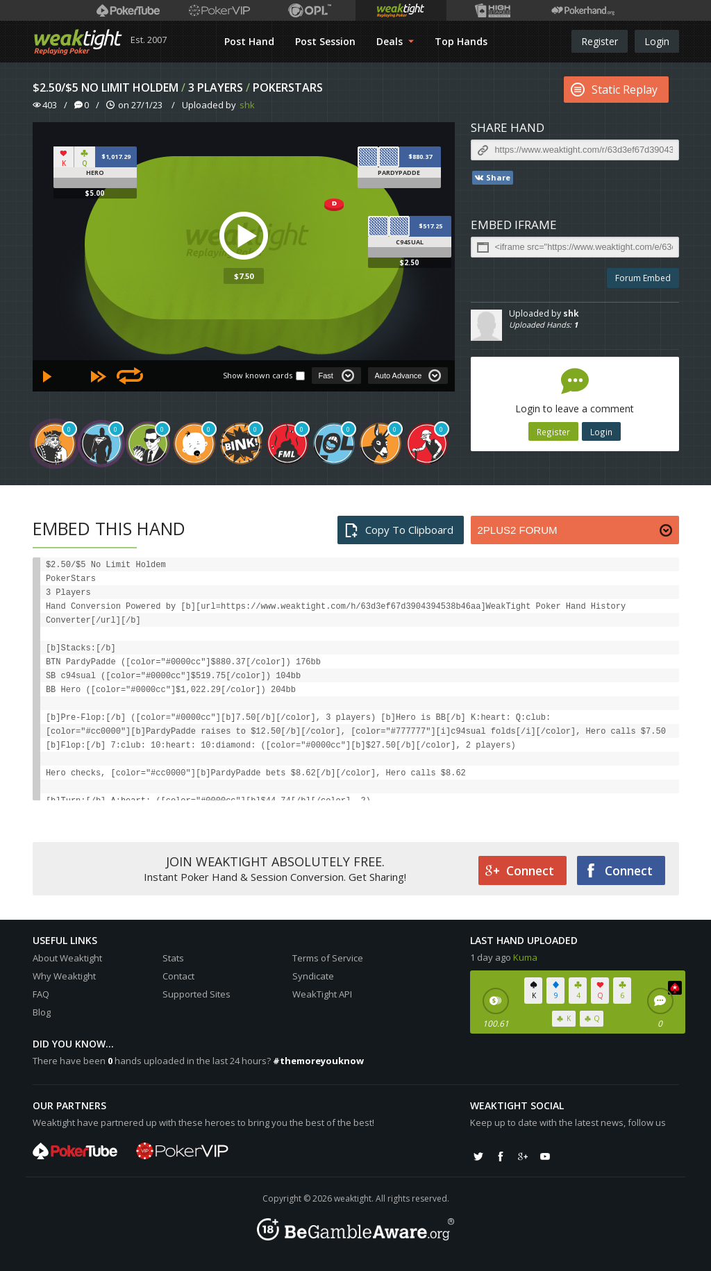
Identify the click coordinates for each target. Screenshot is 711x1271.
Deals (395, 41)
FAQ (41, 994)
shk (247, 105)
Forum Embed (643, 278)
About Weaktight (67, 958)
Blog (42, 1012)
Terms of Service (327, 958)
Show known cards (257, 375)
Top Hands (461, 41)
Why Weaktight (64, 976)
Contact (178, 976)
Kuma (525, 957)
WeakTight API (322, 994)
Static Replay (614, 89)
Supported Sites (196, 994)
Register (599, 41)
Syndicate (313, 976)
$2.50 (409, 262)
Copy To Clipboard (398, 530)
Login (656, 41)
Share (492, 177)
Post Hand (249, 41)
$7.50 (243, 276)
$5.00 (94, 193)
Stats (173, 958)
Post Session (325, 41)
